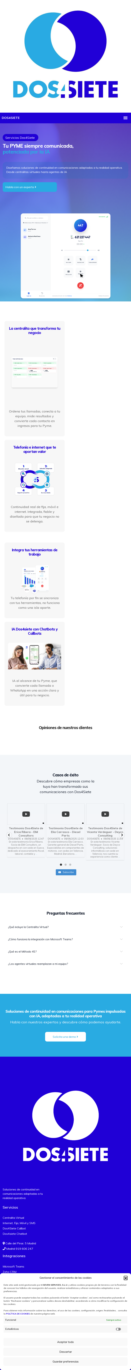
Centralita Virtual (13, 1217)
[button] (125, 1278)
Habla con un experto (20, 187)
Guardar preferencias (66, 1361)
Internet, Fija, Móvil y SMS (19, 1222)
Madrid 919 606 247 (18, 1248)
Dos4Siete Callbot (14, 1228)
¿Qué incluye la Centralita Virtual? (28, 926)
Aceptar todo (65, 1342)
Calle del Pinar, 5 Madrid (19, 1243)
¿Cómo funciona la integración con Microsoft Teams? (40, 938)
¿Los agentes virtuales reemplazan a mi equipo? (38, 963)
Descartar (65, 1351)
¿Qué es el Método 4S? (22, 951)
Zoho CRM (9, 1271)
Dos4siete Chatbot (15, 1233)
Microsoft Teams (13, 1266)
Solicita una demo (65, 1036)
